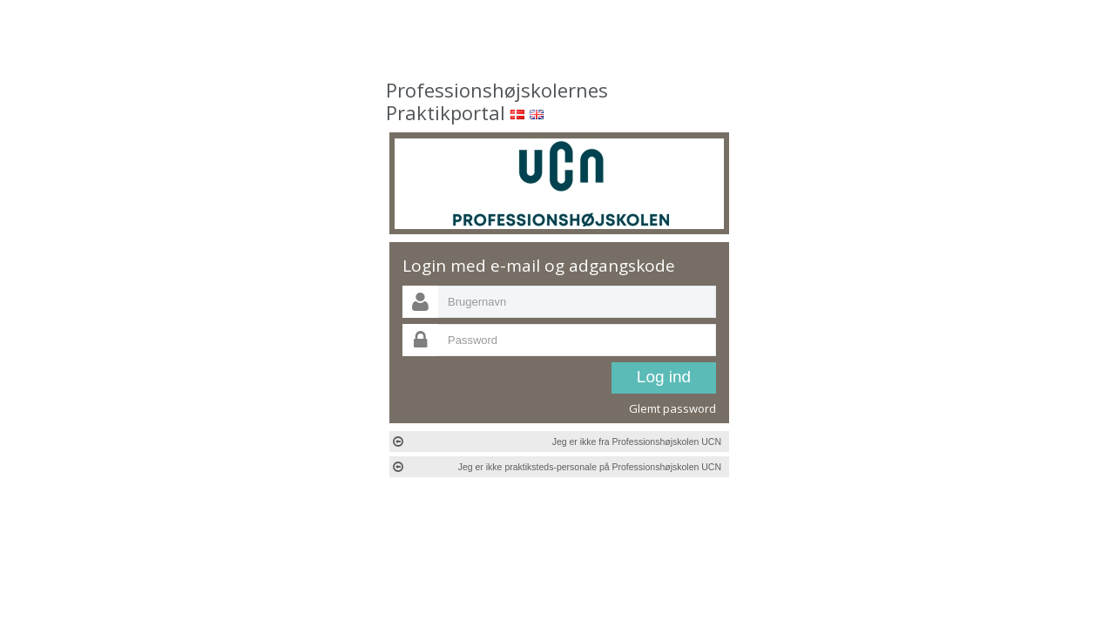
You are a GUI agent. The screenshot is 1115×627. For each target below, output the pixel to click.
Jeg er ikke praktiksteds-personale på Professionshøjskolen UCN (557, 467)
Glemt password (672, 408)
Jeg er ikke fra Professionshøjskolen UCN (557, 441)
